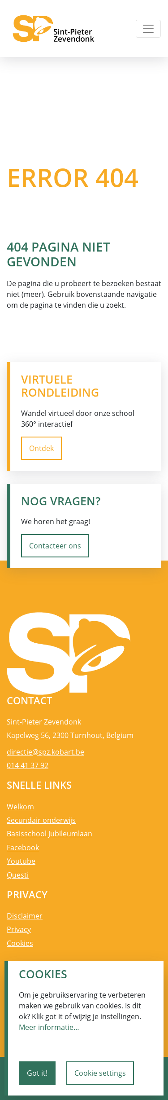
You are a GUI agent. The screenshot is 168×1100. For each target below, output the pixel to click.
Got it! (37, 1073)
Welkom (20, 807)
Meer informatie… (49, 1027)
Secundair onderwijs (41, 820)
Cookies (20, 943)
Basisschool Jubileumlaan (49, 834)
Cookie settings (100, 1073)
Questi (18, 875)
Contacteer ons (55, 546)
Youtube (21, 861)
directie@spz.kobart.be (45, 752)
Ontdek (41, 448)
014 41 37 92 (27, 765)
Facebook (23, 848)
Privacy (19, 929)
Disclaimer (25, 916)
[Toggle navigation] (148, 29)
